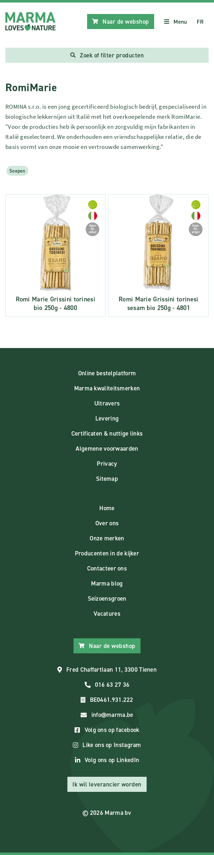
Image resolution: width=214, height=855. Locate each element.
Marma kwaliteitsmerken (107, 388)
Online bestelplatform (107, 373)
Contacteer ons (107, 568)
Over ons (107, 523)
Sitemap (107, 479)
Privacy (107, 464)
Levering (107, 418)
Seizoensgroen (107, 598)
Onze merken (107, 538)
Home (106, 508)
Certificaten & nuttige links (107, 433)
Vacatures (107, 613)
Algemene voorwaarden (107, 448)
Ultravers (107, 403)
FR (200, 21)
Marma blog (107, 583)
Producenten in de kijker (107, 553)
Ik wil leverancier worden (107, 784)
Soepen (17, 171)
